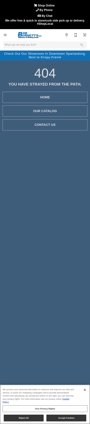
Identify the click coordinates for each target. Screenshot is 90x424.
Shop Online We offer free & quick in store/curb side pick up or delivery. (45, 14)
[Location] (67, 35)
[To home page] (29, 35)
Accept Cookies (66, 418)
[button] (5, 35)
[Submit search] (81, 45)
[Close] (84, 389)
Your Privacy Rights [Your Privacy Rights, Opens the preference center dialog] (45, 408)
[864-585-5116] (76, 35)
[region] (45, 404)
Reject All (24, 418)
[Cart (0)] (85, 35)
